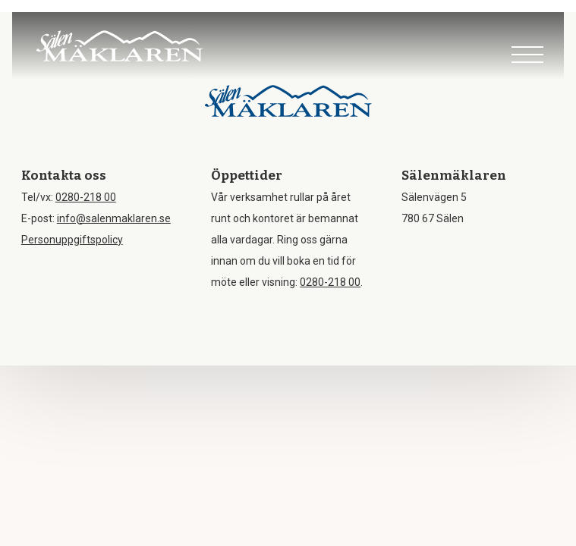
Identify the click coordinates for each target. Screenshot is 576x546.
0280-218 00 (85, 197)
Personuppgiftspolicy (72, 240)
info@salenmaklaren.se (114, 218)
